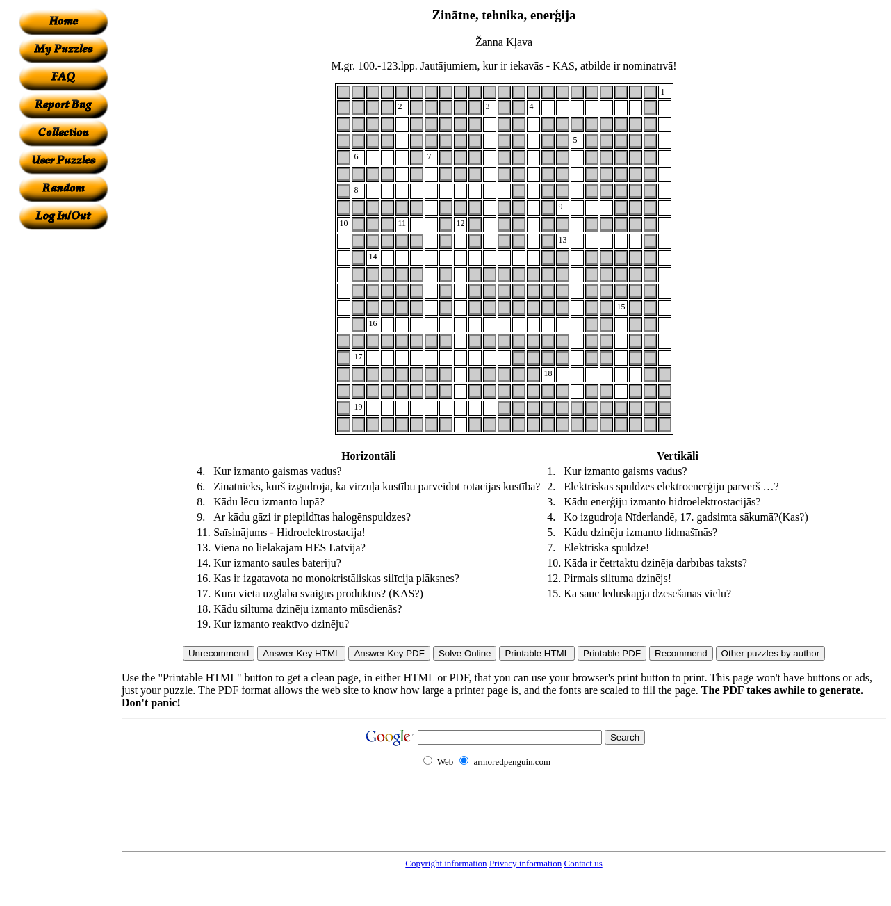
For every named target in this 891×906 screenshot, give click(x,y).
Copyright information (446, 863)
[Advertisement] (63, 438)
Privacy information (525, 863)
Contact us (583, 863)
